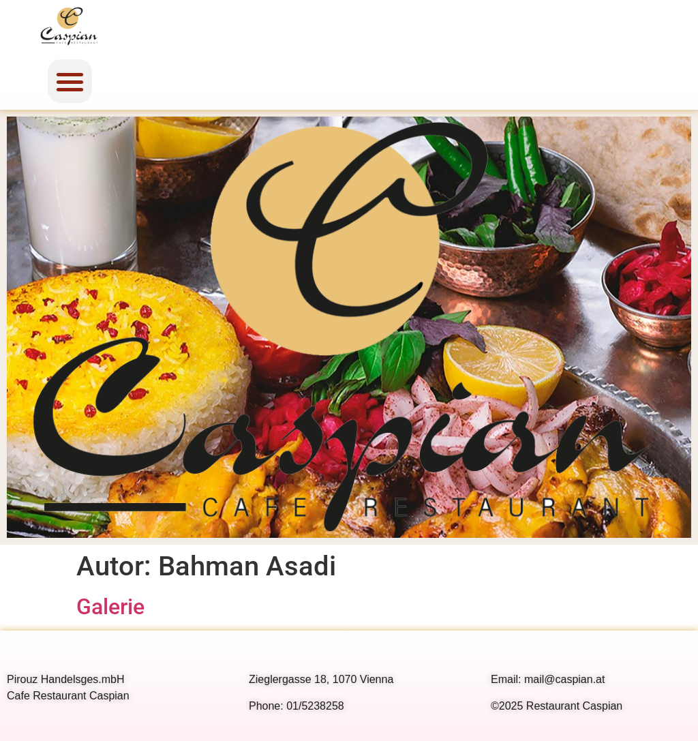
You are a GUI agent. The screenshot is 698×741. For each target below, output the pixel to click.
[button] (70, 81)
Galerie (110, 607)
